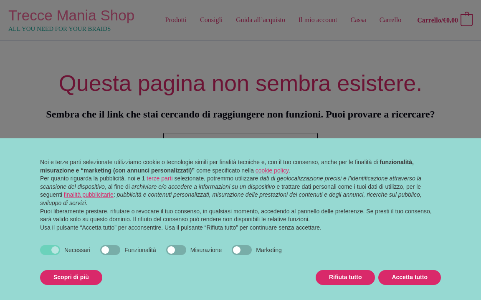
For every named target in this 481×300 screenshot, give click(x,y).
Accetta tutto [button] (410, 277)
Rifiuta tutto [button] (345, 277)
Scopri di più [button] (71, 277)
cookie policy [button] (272, 170)
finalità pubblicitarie (89, 194)
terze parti (159, 178)
